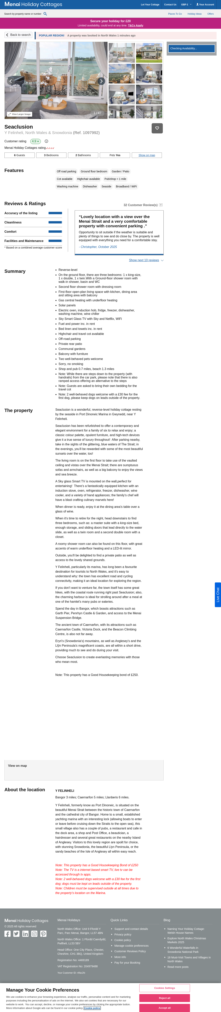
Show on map (147, 155)
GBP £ (186, 4)
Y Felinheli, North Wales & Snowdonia (52, 132)
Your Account (205, 4)
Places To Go (175, 14)
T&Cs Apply (135, 25)
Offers (211, 14)
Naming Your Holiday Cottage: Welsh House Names (186, 930)
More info (120, 957)
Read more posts (178, 966)
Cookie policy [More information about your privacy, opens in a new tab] (92, 1008)
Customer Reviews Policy (130, 951)
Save (157, 128)
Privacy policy (122, 934)
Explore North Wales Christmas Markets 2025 (186, 940)
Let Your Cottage (150, 4)
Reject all (164, 998)
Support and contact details (131, 928)
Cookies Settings (164, 988)
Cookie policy (122, 940)
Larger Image (19, 114)
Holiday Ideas (195, 14)
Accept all (165, 1007)
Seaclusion (18, 127)
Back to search (20, 34)
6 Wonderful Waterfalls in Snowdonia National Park (183, 949)
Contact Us (170, 4)
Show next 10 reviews (144, 260)
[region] (110, 997)
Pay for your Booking (127, 962)
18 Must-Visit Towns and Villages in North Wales (189, 959)
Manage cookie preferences (131, 945)
